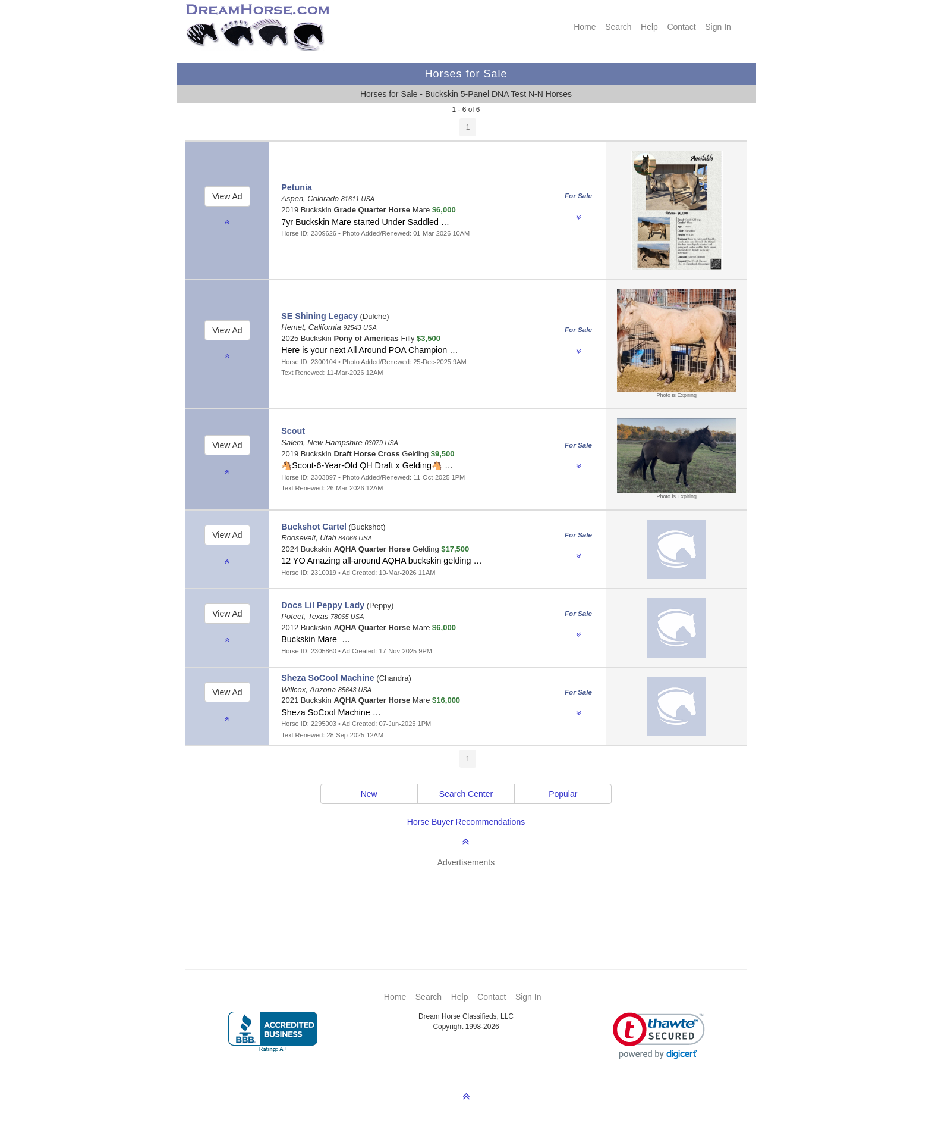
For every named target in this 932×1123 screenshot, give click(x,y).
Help (649, 27)
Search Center (466, 794)
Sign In (718, 27)
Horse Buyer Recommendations (466, 822)
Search (618, 27)
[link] (659, 1036)
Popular (563, 794)
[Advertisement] (472, 901)
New (369, 794)
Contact (681, 27)
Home (585, 27)
